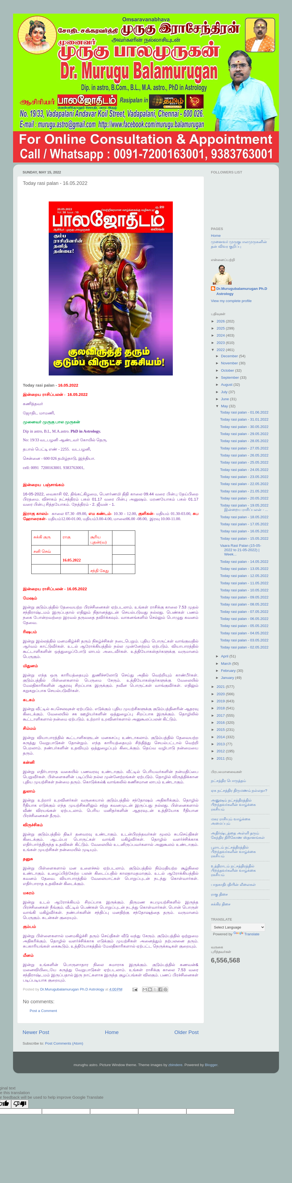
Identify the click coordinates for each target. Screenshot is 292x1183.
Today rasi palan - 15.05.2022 (244, 538)
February (229, 671)
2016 (221, 723)
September (230, 377)
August (227, 385)
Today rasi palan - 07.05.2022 (244, 612)
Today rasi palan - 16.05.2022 (244, 531)
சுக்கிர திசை (220, 904)
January (228, 678)
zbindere (175, 1065)
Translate (246, 934)
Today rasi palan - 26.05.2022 (244, 455)
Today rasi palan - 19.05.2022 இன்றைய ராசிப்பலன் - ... (244, 507)
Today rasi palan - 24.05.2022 (244, 470)
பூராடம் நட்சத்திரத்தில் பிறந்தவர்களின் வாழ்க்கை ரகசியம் (233, 851)
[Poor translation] (20, 1104)
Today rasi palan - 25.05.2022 (244, 462)
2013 (221, 744)
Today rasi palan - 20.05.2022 (244, 498)
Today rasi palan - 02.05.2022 (244, 647)
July (225, 392)
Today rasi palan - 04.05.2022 (244, 633)
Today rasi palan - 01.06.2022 (244, 412)
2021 (221, 687)
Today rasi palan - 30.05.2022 (244, 427)
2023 (221, 343)
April (225, 656)
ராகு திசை (219, 894)
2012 (221, 751)
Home (112, 1032)
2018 (221, 708)
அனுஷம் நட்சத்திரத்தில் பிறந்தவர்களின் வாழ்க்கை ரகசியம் (233, 804)
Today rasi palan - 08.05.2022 (244, 604)
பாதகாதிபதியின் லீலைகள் (233, 885)
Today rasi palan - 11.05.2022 (244, 583)
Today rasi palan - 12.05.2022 (244, 576)
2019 (221, 701)
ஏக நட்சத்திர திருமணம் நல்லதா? (239, 790)
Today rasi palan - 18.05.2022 (244, 517)
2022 (221, 350)
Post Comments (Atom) (64, 1043)
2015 (221, 730)
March (226, 664)
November (230, 363)
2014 (221, 737)
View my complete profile (231, 301)
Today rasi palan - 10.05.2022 (244, 590)
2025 (221, 328)
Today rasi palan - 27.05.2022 (244, 448)
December (230, 356)
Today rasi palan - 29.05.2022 (244, 434)
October (228, 370)
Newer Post (36, 1032)
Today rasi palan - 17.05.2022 (244, 524)
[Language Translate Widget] (238, 927)
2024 (221, 335)
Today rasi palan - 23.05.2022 (244, 477)
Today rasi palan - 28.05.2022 (244, 441)
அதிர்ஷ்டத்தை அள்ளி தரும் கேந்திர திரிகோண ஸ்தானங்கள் (238, 835)
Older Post (186, 1032)
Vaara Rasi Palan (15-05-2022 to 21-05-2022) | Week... (240, 550)
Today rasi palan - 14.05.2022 (244, 562)
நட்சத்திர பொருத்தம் (228, 781)
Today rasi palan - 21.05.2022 (244, 491)
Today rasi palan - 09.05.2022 (244, 597)
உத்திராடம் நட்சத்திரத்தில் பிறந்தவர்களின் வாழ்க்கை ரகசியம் (233, 870)
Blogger (211, 1065)
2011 (221, 758)
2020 (221, 694)
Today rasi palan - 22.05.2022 (244, 484)
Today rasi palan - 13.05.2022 (244, 569)
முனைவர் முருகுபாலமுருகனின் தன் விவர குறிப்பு (239, 244)
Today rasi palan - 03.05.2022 (244, 640)
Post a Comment (43, 1011)
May (225, 406)
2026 (221, 321)
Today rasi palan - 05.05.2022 (244, 626)
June (225, 399)
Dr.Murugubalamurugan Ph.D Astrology (241, 291)
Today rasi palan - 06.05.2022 (244, 619)
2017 (221, 715)
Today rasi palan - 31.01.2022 (244, 419)
